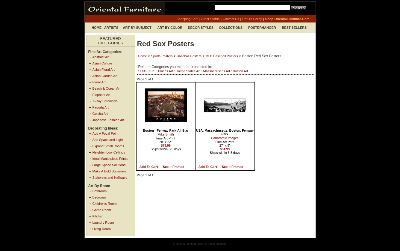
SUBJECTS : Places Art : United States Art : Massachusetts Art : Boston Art (193, 71)
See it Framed (173, 167)
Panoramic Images (225, 138)
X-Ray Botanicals (105, 101)
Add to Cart (149, 167)
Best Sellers (294, 27)
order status (210, 19)
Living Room (102, 229)
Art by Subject (137, 27)
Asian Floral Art (104, 69)
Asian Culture (102, 63)
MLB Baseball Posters (222, 56)
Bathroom (100, 191)
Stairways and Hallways (110, 177)
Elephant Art (101, 95)
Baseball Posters (189, 56)
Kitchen (98, 216)
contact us (231, 19)
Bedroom (99, 197)
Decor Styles (201, 27)
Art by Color (169, 27)
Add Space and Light (108, 140)
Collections (231, 27)
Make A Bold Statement (110, 171)
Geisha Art (100, 113)
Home (96, 27)
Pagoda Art (101, 107)
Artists (111, 27)
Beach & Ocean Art (107, 88)
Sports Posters (162, 56)
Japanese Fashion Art (108, 120)
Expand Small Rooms (108, 146)
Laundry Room (103, 222)
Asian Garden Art (105, 76)
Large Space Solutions (109, 165)
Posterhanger (262, 27)
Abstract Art (101, 57)
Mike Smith (165, 134)
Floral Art (99, 82)
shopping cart (187, 19)
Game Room (102, 210)
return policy (252, 19)
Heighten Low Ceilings (109, 152)
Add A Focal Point (106, 133)
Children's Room (105, 203)
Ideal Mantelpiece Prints (110, 158)
